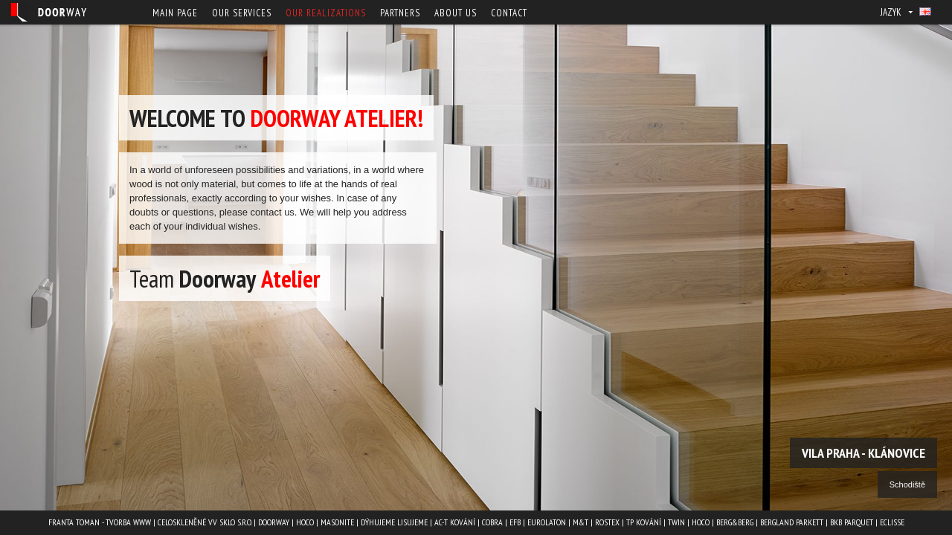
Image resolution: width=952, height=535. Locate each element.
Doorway (273, 522)
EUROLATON (546, 522)
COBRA (492, 522)
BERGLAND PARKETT (791, 522)
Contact (509, 13)
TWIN (676, 522)
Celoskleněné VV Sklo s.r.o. (204, 522)
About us (455, 13)
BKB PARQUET (851, 522)
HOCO (305, 522)
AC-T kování (454, 522)
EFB (515, 522)
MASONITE (337, 522)
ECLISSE (892, 522)
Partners (400, 13)
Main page (175, 13)
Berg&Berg (734, 522)
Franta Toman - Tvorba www (99, 522)
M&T (580, 522)
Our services (241, 13)
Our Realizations (326, 13)
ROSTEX (607, 522)
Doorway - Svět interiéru (48, 12)
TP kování (643, 522)
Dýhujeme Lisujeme (394, 522)
